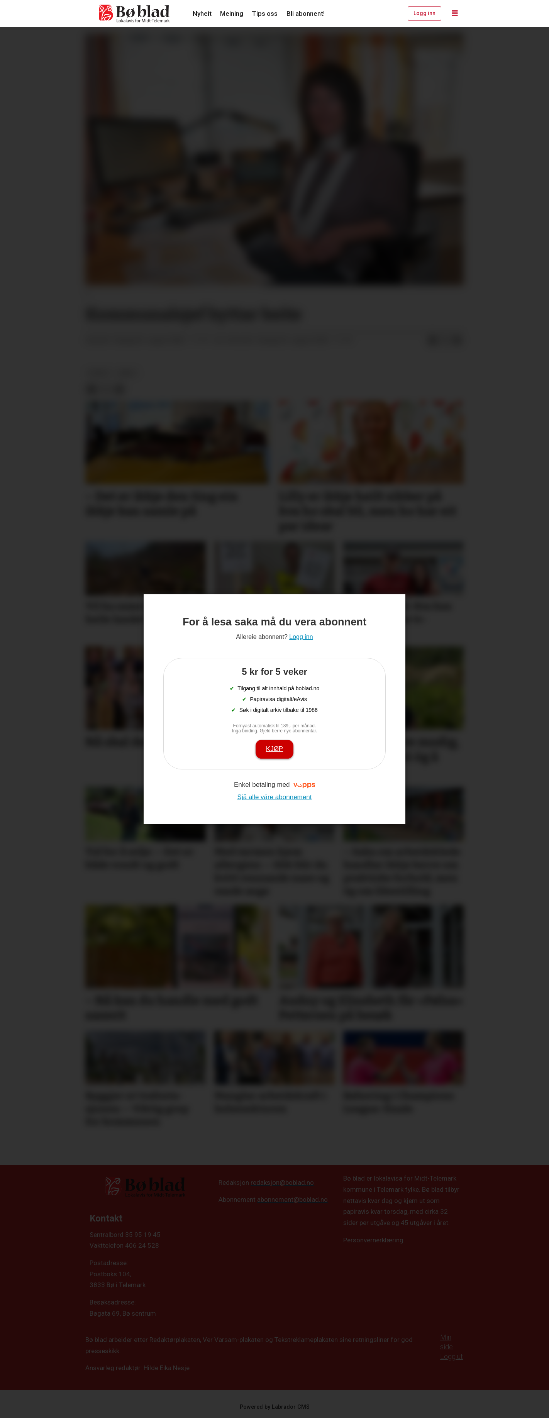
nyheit (99, 373)
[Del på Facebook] (432, 340)
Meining (231, 13)
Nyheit (202, 13)
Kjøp (274, 748)
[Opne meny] (454, 13)
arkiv (127, 373)
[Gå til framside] (134, 13)
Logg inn (424, 13)
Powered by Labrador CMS (275, 1407)
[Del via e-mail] (457, 340)
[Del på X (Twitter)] (445, 340)
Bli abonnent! (305, 13)
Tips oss (265, 13)
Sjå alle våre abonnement (274, 797)
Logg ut (451, 1356)
